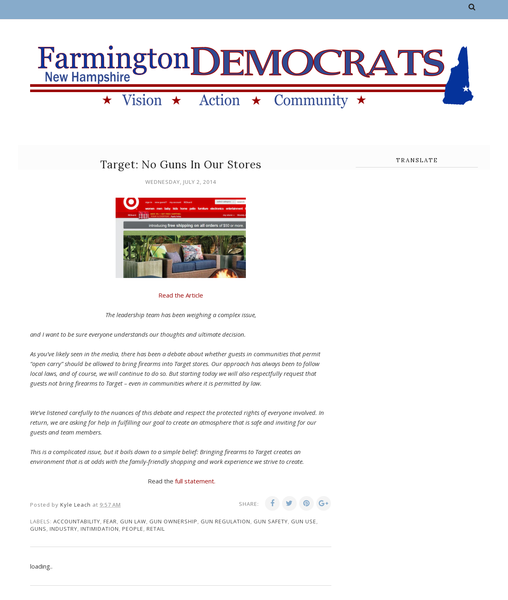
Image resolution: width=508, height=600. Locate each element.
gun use (303, 521)
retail (156, 528)
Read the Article (180, 295)
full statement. (195, 481)
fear (110, 521)
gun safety (271, 521)
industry (63, 528)
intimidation (100, 528)
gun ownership (173, 521)
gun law (133, 521)
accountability (76, 521)
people (132, 528)
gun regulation (225, 521)
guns (38, 528)
